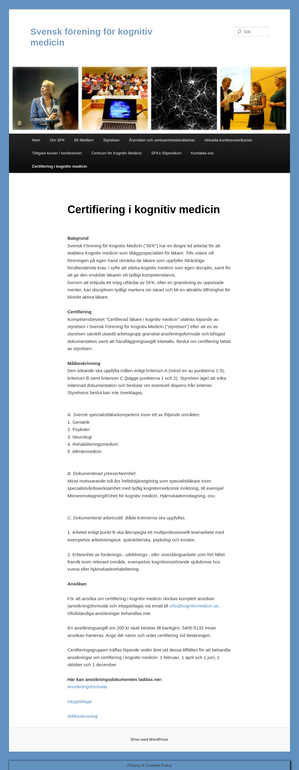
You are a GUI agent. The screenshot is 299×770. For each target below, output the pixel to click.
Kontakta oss (202, 153)
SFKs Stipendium (166, 153)
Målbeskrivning (83, 716)
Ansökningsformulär (88, 686)
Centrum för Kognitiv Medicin (116, 153)
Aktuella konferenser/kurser (228, 140)
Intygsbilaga (80, 701)
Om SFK (57, 140)
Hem (36, 140)
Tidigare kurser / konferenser (57, 153)
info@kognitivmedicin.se (193, 605)
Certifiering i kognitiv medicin (59, 166)
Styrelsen (111, 140)
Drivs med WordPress (149, 739)
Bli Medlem (83, 140)
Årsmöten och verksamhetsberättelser (162, 140)
